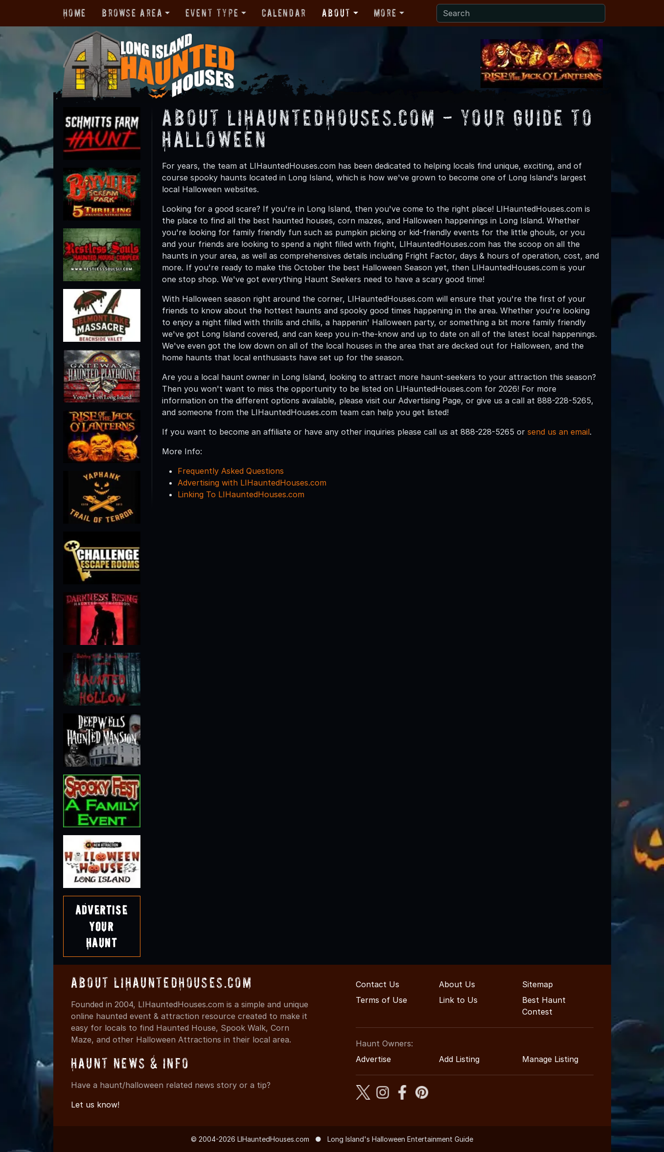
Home (74, 13)
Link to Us (458, 1000)
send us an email (558, 432)
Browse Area (132, 13)
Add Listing (459, 1059)
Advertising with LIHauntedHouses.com (252, 482)
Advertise (373, 1059)
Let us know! (95, 1104)
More (385, 13)
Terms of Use (381, 1000)
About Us (457, 984)
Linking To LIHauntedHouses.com (241, 494)
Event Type (212, 13)
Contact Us (377, 984)
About (336, 13)
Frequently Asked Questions (231, 471)
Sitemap (537, 984)
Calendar (284, 13)
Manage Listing (550, 1059)
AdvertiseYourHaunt (101, 926)
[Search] (520, 13)
